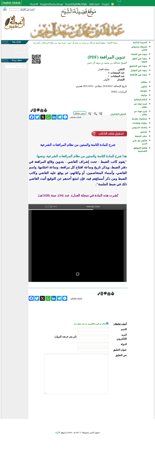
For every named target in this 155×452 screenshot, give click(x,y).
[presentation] (103, 406)
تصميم (144, 132)
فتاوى (144, 86)
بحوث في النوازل (139, 70)
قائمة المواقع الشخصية (140, 149)
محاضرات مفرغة (139, 119)
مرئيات (144, 95)
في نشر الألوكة (19, 52)
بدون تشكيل (79, 113)
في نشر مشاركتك (19, 47)
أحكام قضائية (140, 100)
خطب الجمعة (141, 136)
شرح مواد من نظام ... (140, 105)
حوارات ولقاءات (139, 123)
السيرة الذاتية (140, 42)
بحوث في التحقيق (138, 66)
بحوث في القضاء (139, 54)
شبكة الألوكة (112, 43)
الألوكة (58, 432)
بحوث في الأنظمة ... (138, 76)
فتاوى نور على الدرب (139, 142)
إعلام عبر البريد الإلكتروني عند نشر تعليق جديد (89, 324)
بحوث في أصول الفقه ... (139, 60)
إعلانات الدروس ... (138, 127)
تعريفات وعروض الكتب (139, 48)
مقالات (144, 82)
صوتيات (143, 91)
